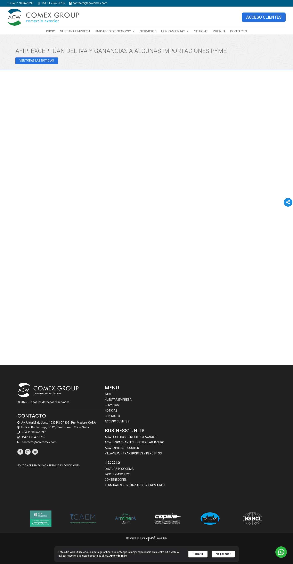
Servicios (148, 31)
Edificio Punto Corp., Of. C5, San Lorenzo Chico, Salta (55, 427)
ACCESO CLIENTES (264, 17)
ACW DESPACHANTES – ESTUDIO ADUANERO (134, 442)
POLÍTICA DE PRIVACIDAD (31, 465)
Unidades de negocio (113, 31)
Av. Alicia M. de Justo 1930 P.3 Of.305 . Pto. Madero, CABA (58, 422)
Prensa (219, 31)
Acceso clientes (117, 421)
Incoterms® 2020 (117, 474)
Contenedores (116, 479)
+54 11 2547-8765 (33, 437)
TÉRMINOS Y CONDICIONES (64, 465)
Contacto (238, 31)
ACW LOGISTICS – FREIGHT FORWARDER (131, 436)
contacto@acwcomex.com (39, 442)
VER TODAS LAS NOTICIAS (36, 60)
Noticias (201, 31)
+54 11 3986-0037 (34, 432)
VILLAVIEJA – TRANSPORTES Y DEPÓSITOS (133, 453)
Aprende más (118, 555)
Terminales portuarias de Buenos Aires (135, 485)
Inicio (50, 31)
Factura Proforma (119, 468)
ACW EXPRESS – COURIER (122, 447)
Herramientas (173, 31)
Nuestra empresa (75, 31)
